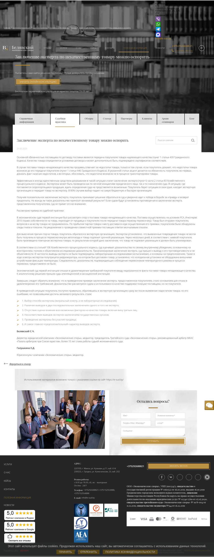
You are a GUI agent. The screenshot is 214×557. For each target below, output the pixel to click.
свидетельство (185, 486)
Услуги (63, 48)
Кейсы (93, 48)
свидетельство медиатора (151, 505)
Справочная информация (26, 120)
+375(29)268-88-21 (182, 45)
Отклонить (88, 551)
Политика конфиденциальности (130, 551)
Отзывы (47, 48)
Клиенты (147, 118)
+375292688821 (91, 490)
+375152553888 (107, 490)
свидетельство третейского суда (145, 502)
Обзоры (89, 118)
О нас (79, 48)
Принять (65, 551)
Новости (160, 48)
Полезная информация (135, 48)
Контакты (110, 48)
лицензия (192, 492)
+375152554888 (81, 493)
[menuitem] (46, 48)
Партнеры (126, 118)
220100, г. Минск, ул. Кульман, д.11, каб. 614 (95, 468)
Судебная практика (60, 120)
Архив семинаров (168, 120)
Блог (191, 118)
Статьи (107, 118)
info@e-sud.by (163, 38)
